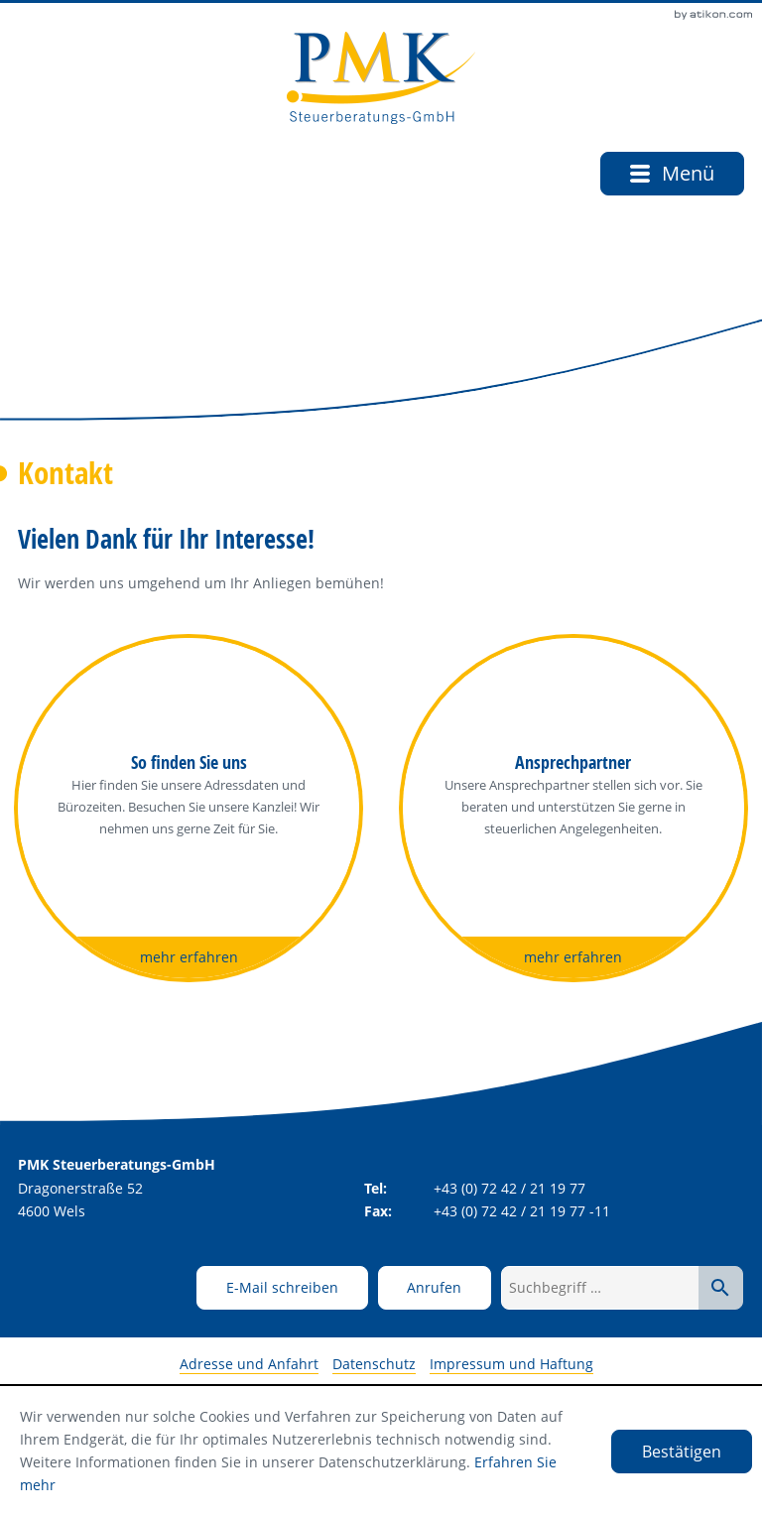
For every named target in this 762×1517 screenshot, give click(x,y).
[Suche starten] (720, 1288)
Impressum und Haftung (511, 1363)
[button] (434, 1288)
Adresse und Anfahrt (249, 1363)
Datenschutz (374, 1363)
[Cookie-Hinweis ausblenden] (681, 1451)
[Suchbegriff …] (600, 1288)
